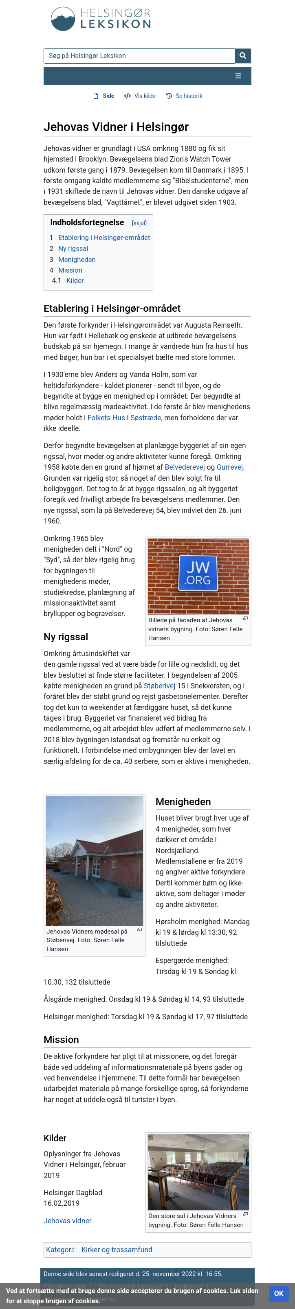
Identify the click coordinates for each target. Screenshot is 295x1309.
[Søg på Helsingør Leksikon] (139, 56)
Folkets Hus (106, 418)
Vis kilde (145, 96)
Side (108, 96)
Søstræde (145, 418)
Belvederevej (185, 467)
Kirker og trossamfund (116, 1250)
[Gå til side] (243, 56)
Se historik (189, 96)
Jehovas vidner (68, 1221)
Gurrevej (230, 467)
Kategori (59, 1250)
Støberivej (160, 686)
